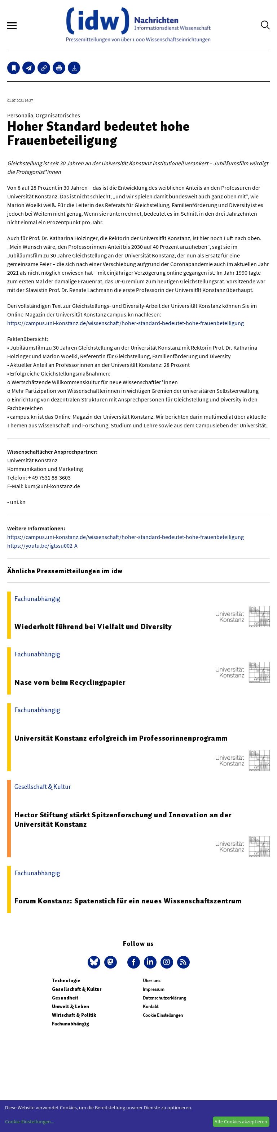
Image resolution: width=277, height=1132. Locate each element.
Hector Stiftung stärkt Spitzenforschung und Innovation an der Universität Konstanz (123, 819)
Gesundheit (65, 997)
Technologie (66, 980)
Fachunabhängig (70, 1023)
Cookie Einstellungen (163, 1015)
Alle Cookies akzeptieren (241, 1121)
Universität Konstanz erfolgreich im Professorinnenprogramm (120, 738)
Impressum (153, 989)
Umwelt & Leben (70, 1006)
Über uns (151, 981)
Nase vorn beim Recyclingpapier (70, 682)
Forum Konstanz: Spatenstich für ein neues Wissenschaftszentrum (128, 900)
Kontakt (150, 1006)
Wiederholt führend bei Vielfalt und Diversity (93, 626)
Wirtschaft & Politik (74, 1015)
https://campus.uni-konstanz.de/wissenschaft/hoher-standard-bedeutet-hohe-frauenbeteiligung (125, 323)
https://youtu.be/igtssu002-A (42, 545)
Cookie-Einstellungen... (29, 1121)
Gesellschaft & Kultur (76, 989)
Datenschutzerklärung (164, 998)
